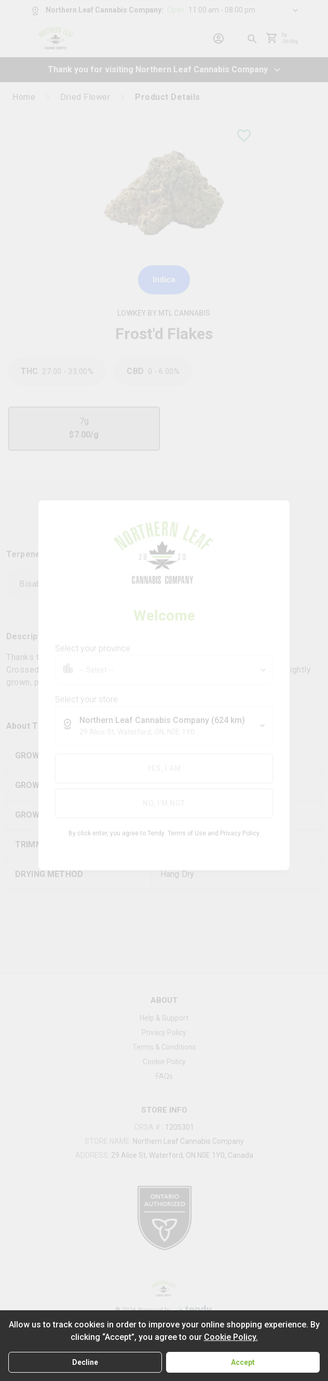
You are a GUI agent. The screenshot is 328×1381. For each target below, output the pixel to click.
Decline (85, 1362)
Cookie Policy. (231, 1337)
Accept (243, 1362)
